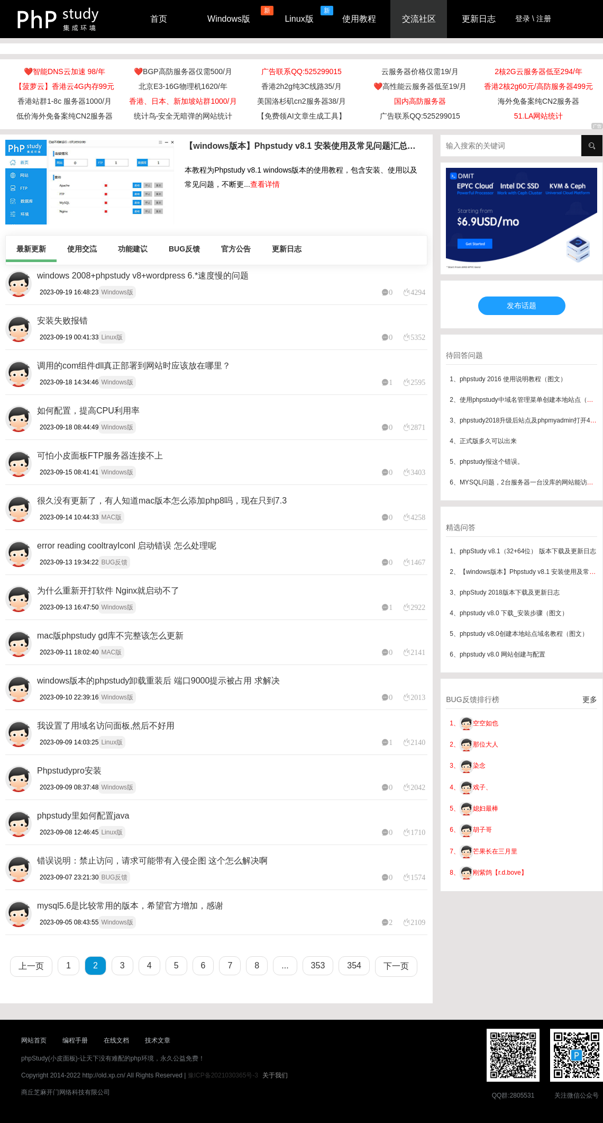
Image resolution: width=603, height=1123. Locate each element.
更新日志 (479, 18)
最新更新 (31, 249)
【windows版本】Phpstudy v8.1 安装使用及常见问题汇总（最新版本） (303, 145)
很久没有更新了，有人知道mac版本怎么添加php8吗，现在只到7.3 (162, 500)
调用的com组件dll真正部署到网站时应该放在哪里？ (134, 365)
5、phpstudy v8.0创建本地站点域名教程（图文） (519, 633)
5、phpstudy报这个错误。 (486, 461)
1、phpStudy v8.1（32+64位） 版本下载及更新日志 (523, 551)
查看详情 (265, 184)
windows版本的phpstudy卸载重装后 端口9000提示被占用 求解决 (158, 680)
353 (318, 965)
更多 (589, 699)
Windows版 (228, 18)
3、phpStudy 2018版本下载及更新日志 (504, 592)
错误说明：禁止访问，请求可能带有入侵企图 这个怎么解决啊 (152, 860)
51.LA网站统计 (538, 116)
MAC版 (111, 517)
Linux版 (299, 18)
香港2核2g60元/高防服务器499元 (538, 86)
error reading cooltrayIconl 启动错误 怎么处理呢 (126, 545)
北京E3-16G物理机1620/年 (183, 86)
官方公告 (236, 249)
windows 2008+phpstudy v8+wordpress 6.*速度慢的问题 (143, 275)
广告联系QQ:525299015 (301, 71)
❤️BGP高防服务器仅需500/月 (183, 71)
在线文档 (116, 1040)
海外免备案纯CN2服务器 (538, 101)
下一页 (396, 966)
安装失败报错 (62, 320)
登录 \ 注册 (533, 18)
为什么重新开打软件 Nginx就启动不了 (108, 590)
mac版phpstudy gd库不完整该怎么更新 (110, 635)
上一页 (31, 966)
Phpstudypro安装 (69, 770)
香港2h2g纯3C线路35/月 (301, 86)
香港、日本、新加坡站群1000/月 (182, 101)
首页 (158, 18)
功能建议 (133, 249)
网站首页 (34, 1040)
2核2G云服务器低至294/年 (538, 71)
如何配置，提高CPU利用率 (88, 410)
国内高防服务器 (420, 101)
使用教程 (359, 18)
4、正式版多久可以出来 (483, 441)
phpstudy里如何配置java (83, 815)
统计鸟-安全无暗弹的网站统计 (183, 116)
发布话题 (521, 305)
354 (354, 965)
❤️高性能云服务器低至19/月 (420, 86)
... (284, 965)
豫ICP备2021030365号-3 (223, 1075)
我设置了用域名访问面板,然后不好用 (106, 725)
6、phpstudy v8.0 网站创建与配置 (497, 654)
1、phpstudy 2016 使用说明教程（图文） (508, 379)
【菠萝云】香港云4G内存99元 (64, 86)
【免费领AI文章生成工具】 (301, 116)
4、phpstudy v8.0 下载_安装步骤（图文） (509, 613)
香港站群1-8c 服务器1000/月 (64, 101)
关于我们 (275, 1075)
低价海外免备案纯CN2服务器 (64, 116)
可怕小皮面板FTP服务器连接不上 (100, 455)
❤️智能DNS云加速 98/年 (64, 71)
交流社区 (419, 18)
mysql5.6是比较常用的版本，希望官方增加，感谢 (130, 905)
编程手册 (75, 1040)
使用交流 (82, 249)
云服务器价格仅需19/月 (419, 71)
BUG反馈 (184, 249)
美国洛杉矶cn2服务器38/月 (301, 101)
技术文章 (157, 1040)
